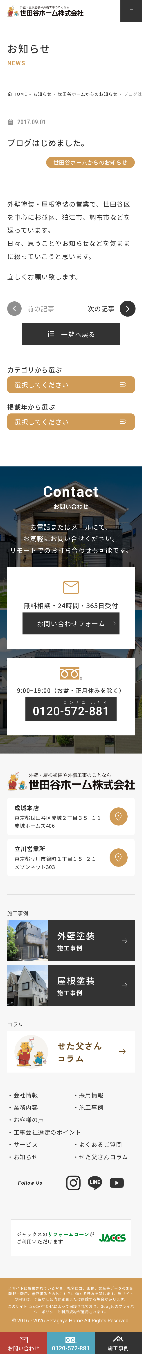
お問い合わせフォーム (77, 623)
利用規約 (69, 1311)
